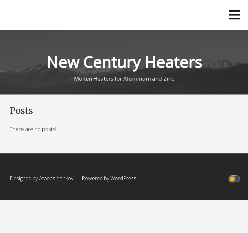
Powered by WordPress (109, 178)
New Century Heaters (124, 61)
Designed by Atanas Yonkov (42, 178)
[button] (235, 15)
